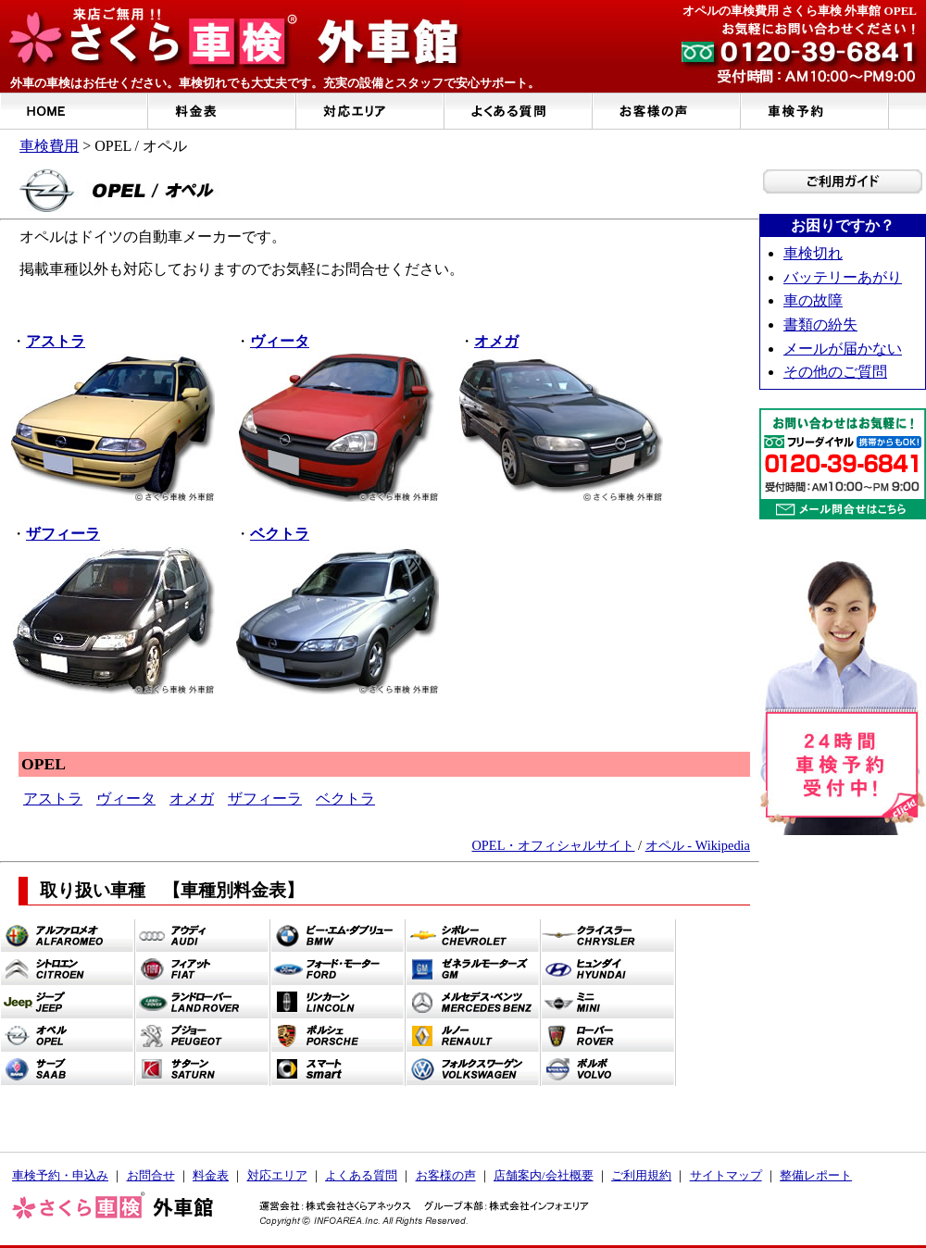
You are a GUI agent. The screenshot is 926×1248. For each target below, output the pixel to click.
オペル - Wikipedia (697, 845)
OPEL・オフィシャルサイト (552, 845)
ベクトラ (345, 798)
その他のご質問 (835, 372)
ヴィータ (126, 798)
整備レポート (816, 1175)
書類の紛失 (820, 324)
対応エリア (277, 1175)
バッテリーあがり (842, 277)
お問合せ (151, 1175)
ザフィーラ (265, 798)
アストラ (52, 798)
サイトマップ (726, 1175)
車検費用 (49, 146)
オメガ (191, 798)
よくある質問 (361, 1175)
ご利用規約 (641, 1175)
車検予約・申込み (60, 1175)
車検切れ (813, 253)
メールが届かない (842, 348)
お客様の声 (446, 1175)
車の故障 (813, 300)
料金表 (211, 1175)
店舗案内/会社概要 (544, 1175)
